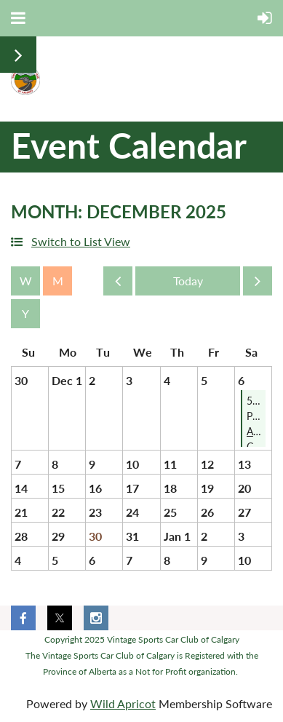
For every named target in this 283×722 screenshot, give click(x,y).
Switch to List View (80, 241)
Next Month (257, 284)
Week (25, 280)
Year (25, 313)
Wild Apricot (123, 703)
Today (187, 280)
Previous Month (117, 284)
